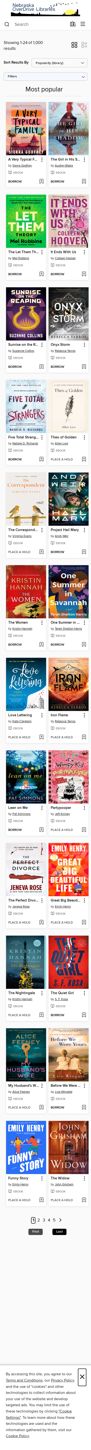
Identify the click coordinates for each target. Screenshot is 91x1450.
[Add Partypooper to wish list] (84, 830)
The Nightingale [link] (21, 993)
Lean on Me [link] (18, 808)
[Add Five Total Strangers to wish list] (41, 460)
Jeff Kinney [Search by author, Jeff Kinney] (62, 814)
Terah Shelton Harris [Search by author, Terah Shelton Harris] (68, 629)
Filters (12, 76)
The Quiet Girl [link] (62, 993)
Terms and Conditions (24, 1380)
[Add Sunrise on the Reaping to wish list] (41, 367)
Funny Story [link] (18, 1178)
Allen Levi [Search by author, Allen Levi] (61, 443)
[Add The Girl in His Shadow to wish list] (84, 182)
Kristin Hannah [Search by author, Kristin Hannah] (22, 629)
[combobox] (35, 24)
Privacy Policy (62, 1380)
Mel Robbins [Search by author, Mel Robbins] (20, 258)
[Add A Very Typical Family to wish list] (41, 182)
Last (59, 1231)
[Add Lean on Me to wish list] (41, 830)
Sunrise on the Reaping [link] (23, 345)
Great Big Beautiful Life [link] (66, 900)
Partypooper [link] (61, 808)
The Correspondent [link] (23, 530)
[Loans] (72, 25)
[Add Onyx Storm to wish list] (84, 367)
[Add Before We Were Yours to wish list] (84, 1108)
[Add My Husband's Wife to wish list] (41, 1108)
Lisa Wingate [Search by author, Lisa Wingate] (63, 1092)
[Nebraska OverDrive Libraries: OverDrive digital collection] (45, 9)
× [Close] (82, 1377)
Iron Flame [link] (59, 715)
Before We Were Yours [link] (66, 1086)
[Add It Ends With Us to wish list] (84, 274)
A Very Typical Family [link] (23, 159)
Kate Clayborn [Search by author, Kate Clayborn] (22, 721)
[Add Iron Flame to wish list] (84, 737)
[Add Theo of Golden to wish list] (84, 460)
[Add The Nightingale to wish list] (41, 1015)
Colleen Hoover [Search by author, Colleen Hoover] (65, 258)
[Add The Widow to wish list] (84, 1200)
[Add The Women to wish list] (41, 645)
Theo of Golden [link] (64, 437)
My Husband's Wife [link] (23, 1086)
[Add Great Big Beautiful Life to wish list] (84, 923)
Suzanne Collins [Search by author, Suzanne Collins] (23, 351)
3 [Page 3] (44, 1220)
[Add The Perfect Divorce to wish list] (41, 923)
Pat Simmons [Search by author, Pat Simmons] (21, 814)
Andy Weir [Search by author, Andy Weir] (61, 536)
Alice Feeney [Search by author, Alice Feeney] (21, 1092)
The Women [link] (18, 623)
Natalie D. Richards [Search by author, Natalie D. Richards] (25, 443)
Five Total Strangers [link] (23, 437)
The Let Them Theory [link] (23, 252)
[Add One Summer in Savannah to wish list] (84, 645)
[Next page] (61, 1220)
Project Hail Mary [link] (65, 530)
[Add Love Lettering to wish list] (41, 737)
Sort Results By (16, 62)
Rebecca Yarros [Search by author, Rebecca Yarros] (65, 351)
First (35, 1231)
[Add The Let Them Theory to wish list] (41, 274)
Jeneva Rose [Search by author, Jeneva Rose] (21, 907)
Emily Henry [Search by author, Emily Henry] (63, 907)
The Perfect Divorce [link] (23, 900)
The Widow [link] (60, 1178)
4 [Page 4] (49, 1220)
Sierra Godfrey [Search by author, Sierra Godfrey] (22, 166)
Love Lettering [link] (20, 715)
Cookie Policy (17, 1436)
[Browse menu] (82, 24)
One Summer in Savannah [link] (66, 623)
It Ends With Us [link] (63, 252)
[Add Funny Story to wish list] (41, 1200)
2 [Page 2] (38, 1220)
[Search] (7, 24)
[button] (74, 46)
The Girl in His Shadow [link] (66, 159)
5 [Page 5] (54, 1220)
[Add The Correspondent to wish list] (41, 552)
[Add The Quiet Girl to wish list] (84, 1015)
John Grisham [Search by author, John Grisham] (64, 1184)
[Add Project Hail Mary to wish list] (84, 552)
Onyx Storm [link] (60, 345)
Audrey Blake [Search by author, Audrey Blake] (64, 166)
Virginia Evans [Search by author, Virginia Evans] (22, 536)
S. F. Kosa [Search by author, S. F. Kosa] (61, 999)
